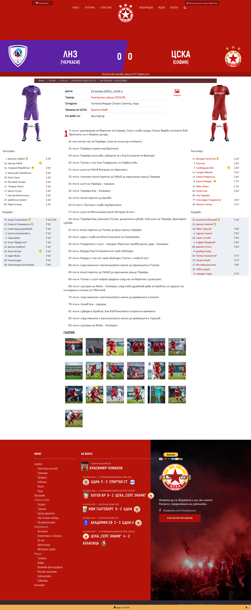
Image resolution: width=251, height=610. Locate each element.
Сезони (52, 80)
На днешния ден (46, 522)
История (42, 531)
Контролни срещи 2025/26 (84, 80)
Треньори (42, 473)
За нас (41, 540)
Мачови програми (47, 572)
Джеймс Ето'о (204, 246)
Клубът (76, 7)
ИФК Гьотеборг (101, 509)
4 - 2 (126, 536)
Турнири (41, 509)
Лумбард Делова (205, 167)
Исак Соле (201, 190)
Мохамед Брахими (206, 264)
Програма (90, 7)
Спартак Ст (118, 481)
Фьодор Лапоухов (207, 159)
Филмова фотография (49, 567)
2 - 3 (117, 522)
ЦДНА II (128, 522)
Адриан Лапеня (204, 233)
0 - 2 (118, 509)
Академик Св (102, 522)
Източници (43, 545)
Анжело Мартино (205, 176)
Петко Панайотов (206, 255)
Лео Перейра (203, 195)
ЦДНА (95, 481)
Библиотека (44, 576)
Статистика (106, 7)
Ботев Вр (98, 495)
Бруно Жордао (206, 181)
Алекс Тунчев (203, 237)
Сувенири (42, 581)
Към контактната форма (180, 518)
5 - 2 (104, 481)
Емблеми (42, 482)
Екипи (40, 486)
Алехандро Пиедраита (208, 199)
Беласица (91, 543)
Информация (146, 7)
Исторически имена (202, 3)
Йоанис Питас (204, 204)
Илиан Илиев (203, 260)
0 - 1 (110, 495)
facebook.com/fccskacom (179, 510)
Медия (161, 7)
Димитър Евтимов (208, 220)
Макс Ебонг (202, 186)
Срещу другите (46, 513)
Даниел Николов (206, 225)
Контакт (174, 7)
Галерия (177, 92)
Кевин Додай (203, 269)
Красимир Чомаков (106, 468)
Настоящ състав (47, 468)
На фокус (87, 454)
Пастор (200, 163)
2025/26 (64, 80)
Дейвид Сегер (203, 251)
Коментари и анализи (49, 536)
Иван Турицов (203, 228)
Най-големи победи (48, 518)
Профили (42, 477)
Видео (40, 563)
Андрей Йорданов (205, 242)
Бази (40, 491)
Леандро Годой (204, 273)
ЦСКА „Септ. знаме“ (130, 495)
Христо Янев (99, 109)
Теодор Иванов (204, 172)
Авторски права (46, 549)
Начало (41, 80)
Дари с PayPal (121, 607)
